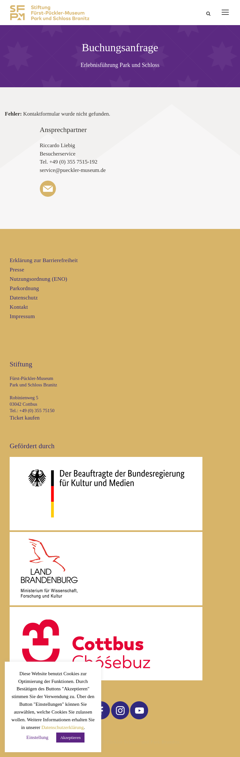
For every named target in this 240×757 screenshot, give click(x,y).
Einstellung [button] (37, 737)
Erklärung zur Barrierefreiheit (44, 260)
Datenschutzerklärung (62, 727)
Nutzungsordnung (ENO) (38, 279)
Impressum (22, 316)
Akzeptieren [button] (70, 737)
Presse (17, 270)
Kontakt (19, 307)
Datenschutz (24, 298)
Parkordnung (24, 288)
